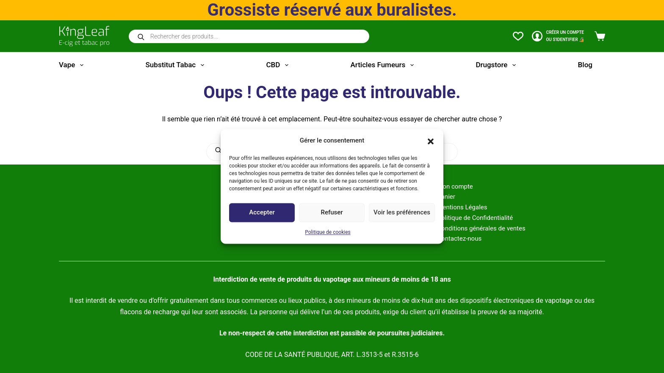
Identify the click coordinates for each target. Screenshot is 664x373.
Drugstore (497, 65)
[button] (430, 141)
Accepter (261, 213)
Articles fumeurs (384, 65)
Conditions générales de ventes (481, 228)
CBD (278, 65)
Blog (585, 64)
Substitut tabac (177, 65)
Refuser (332, 213)
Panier (446, 196)
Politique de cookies (327, 232)
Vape (73, 65)
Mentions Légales (462, 207)
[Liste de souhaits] (518, 36)
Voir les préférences (402, 213)
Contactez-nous (459, 238)
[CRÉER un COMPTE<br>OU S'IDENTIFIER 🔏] (558, 36)
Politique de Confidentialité (475, 218)
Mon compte (455, 186)
